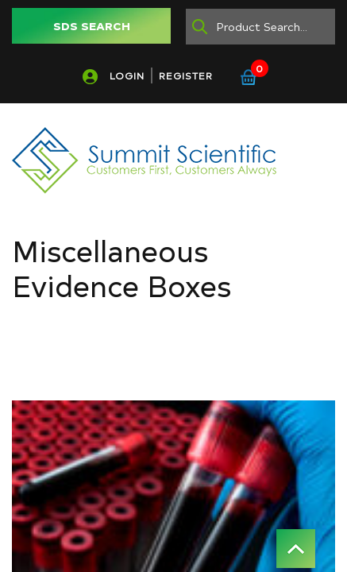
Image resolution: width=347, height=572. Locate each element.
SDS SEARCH (91, 25)
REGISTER (186, 75)
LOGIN (127, 75)
